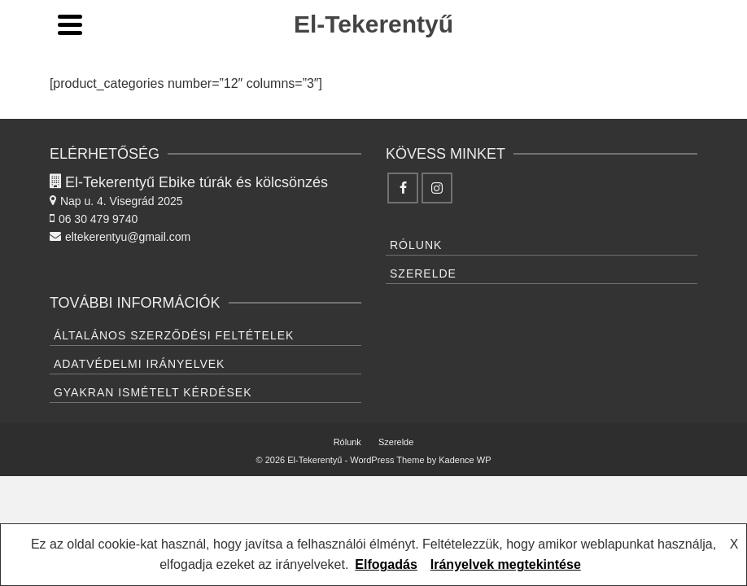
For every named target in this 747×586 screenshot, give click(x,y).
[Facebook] (402, 188)
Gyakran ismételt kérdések (153, 392)
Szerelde (423, 273)
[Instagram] (437, 188)
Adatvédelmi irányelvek (139, 363)
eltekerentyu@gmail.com (120, 236)
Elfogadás (386, 564)
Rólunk (416, 244)
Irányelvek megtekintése (505, 564)
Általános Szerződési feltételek (174, 335)
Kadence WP (465, 460)
